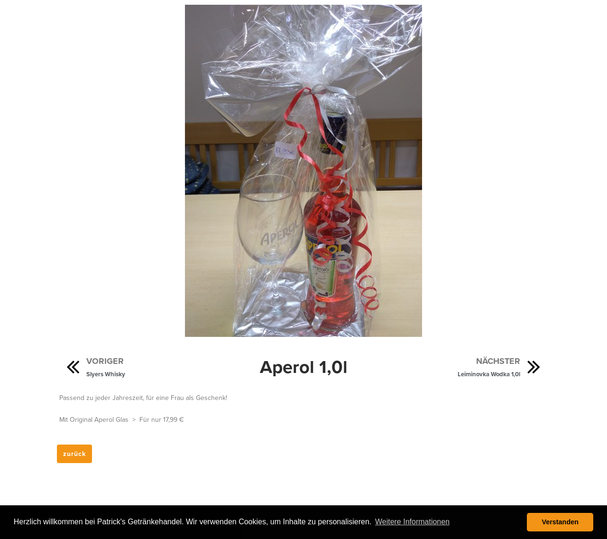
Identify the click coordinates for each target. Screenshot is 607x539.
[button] (74, 454)
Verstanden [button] (560, 522)
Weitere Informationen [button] (412, 522)
